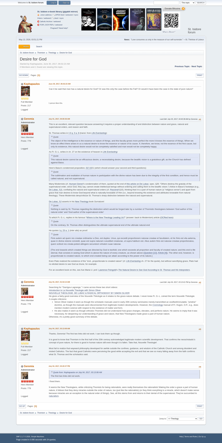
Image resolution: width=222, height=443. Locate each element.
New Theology (81, 201)
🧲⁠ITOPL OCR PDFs (45, 25)
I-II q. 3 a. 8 (74, 133)
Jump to (162, 418)
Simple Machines (37, 436)
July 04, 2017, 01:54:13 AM (59, 282)
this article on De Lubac (138, 184)
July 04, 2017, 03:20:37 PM (59, 366)
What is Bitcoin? (169, 32)
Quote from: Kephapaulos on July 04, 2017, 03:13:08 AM (77, 372)
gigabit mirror (70, 11)
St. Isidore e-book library (49, 11)
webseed (69, 15)
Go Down (23, 75)
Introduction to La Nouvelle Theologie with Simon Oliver (75, 290)
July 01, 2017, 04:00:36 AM (59, 119)
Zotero (39, 18)
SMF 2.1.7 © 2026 (23, 436)
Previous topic (182, 66)
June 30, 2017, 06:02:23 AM (60, 84)
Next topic (197, 66)
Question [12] (150, 253)
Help (181, 436)
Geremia (29, 118)
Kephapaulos (32, 84)
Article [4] (162, 253)
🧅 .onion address (44, 15)
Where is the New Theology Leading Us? (106, 217)
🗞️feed (55, 18)
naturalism (54, 396)
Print (199, 75)
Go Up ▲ (202, 436)
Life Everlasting (99, 133)
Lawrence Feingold (107, 270)
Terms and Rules (190, 436)
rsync (76, 15)
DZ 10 (89, 168)
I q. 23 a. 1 (64, 230)
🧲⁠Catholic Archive (44, 21)
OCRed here (167, 217)
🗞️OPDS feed (58, 15)
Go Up (22, 406)
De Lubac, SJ (55, 190)
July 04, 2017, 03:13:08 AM (59, 328)
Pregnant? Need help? (59, 28)
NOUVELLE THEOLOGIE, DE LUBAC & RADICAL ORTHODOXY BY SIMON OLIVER (89, 293)
